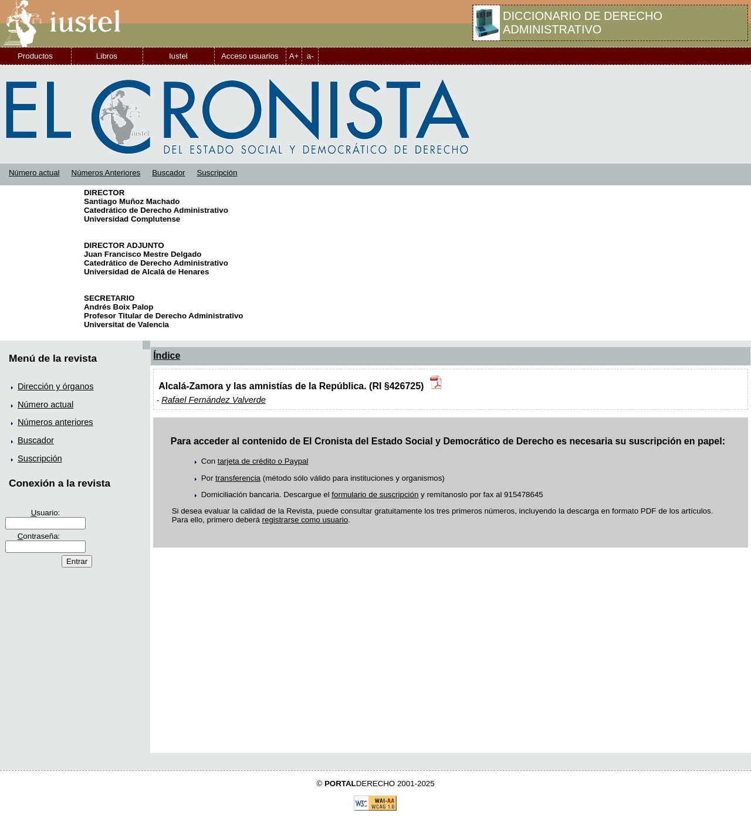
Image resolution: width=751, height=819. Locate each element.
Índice (166, 356)
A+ (294, 56)
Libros (106, 56)
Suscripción (217, 172)
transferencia (238, 478)
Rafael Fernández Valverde (213, 400)
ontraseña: (39, 536)
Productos (35, 56)
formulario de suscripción (374, 494)
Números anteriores (55, 422)
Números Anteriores (106, 172)
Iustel (178, 56)
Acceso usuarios (250, 56)
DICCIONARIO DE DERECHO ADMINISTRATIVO (582, 22)
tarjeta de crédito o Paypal (263, 461)
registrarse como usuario (305, 519)
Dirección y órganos (56, 386)
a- (310, 56)
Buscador (168, 172)
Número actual (34, 172)
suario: (45, 512)
